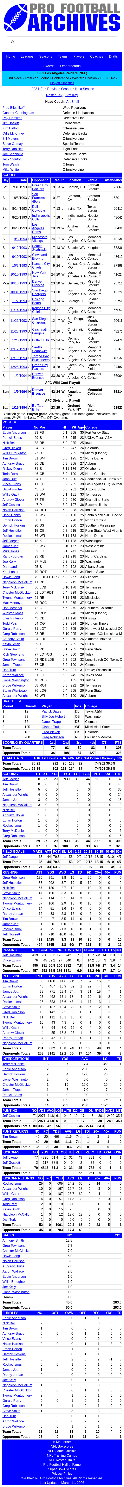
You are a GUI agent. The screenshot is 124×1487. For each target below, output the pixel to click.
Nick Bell (8, 443)
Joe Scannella (12, 154)
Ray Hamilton (12, 118)
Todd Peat (9, 623)
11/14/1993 (18, 310)
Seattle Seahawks (39, 247)
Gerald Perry (11, 628)
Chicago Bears (38, 301)
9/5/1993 (20, 239)
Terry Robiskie (12, 149)
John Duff (9, 479)
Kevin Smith (11, 644)
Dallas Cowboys (39, 208)
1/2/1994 (20, 376)
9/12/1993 (19, 248)
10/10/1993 (18, 274)
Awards (49, 66)
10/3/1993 (19, 265)
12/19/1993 (18, 358)
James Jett (10, 546)
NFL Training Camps (62, 1455)
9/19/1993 (19, 256)
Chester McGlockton (17, 592)
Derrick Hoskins (14, 525)
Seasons (45, 56)
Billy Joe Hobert (53, 716)
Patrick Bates (12, 437)
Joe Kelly (9, 561)
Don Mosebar (12, 608)
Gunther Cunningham (18, 113)
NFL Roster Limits (62, 1460)
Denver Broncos (38, 283)
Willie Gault (10, 494)
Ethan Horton (12, 520)
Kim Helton (10, 128)
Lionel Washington (16, 680)
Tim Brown (10, 458)
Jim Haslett (10, 123)
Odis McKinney (13, 133)
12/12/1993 (18, 349)
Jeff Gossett (11, 505)
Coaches (96, 56)
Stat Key (71, 95)
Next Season (84, 89)
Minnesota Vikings (39, 239)
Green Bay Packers (40, 187)
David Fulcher (12, 489)
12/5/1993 (19, 340)
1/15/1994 (19, 407)
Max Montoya (12, 603)
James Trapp (11, 665)
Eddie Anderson (14, 432)
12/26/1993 (18, 367)
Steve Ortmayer (14, 144)
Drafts (113, 56)
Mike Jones (10, 551)
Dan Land (9, 566)
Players (78, 56)
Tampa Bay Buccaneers (41, 358)
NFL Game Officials (62, 1451)
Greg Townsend (14, 659)
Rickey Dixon (12, 468)
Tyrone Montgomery (17, 597)
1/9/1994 (20, 391)
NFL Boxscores (62, 1446)
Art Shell (72, 101)
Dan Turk (9, 670)
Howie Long (11, 577)
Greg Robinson (13, 634)
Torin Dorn (10, 474)
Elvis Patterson (13, 618)
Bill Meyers (10, 138)
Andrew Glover (13, 499)
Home (10, 56)
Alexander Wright (15, 695)
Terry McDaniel (13, 587)
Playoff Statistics (62, 83)
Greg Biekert (11, 448)
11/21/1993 (18, 320)
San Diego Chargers (40, 292)
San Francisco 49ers (39, 197)
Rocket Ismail (12, 535)
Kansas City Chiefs (41, 265)
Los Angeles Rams (38, 228)
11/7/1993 (19, 301)
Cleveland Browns (39, 256)
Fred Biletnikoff (13, 107)
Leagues (27, 56)
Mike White (10, 169)
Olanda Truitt (51, 727)
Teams (63, 56)
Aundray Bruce (13, 463)
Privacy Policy (62, 1473)
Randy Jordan (12, 556)
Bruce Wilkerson (14, 685)
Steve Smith (11, 649)
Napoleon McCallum (17, 582)
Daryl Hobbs (11, 515)
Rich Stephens (13, 654)
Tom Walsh (10, 164)
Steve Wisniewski (15, 690)
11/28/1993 (18, 331)
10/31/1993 (18, 292)
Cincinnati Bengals (39, 331)
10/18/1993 (18, 283)
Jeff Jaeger (10, 541)
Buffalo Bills (40, 340)
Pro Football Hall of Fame (62, 1464)
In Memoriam (62, 1442)
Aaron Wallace (13, 675)
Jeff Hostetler (12, 530)
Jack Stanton (12, 159)
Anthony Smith (13, 639)
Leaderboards (70, 66)
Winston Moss (12, 613)
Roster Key (54, 95)
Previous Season (59, 89)
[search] (61, 42)
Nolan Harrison (13, 510)
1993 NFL (37, 89)
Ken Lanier (10, 572)
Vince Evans (11, 484)
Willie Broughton (14, 453)
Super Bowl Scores (62, 1469)
